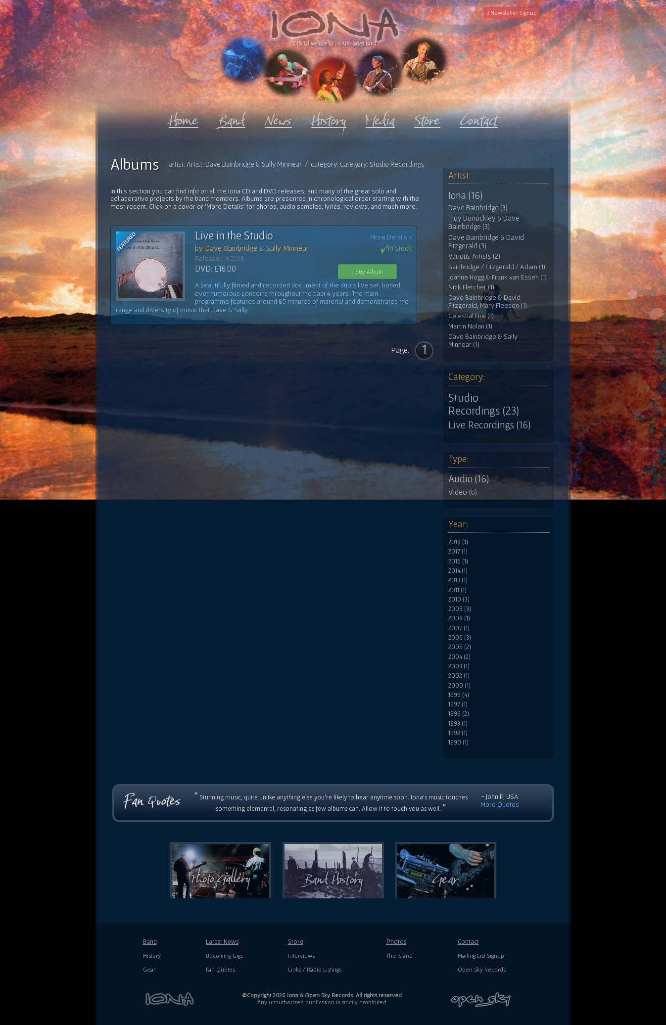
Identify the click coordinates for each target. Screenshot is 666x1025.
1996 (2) (458, 713)
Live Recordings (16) (489, 424)
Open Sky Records (482, 969)
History (152, 955)
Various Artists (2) (474, 256)
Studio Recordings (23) (483, 404)
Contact (468, 941)
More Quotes (499, 804)
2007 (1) (459, 628)
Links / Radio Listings (314, 969)
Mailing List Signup (481, 955)
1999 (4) (458, 695)
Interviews (301, 955)
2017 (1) (458, 551)
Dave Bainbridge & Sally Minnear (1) (483, 340)
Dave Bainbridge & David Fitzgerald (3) (486, 241)
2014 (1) (458, 570)
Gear (149, 969)
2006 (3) (459, 637)
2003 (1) (459, 666)
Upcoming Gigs (224, 955)
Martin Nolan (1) (470, 326)
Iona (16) (465, 195)
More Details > (391, 237)
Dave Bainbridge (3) (478, 208)
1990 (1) (458, 742)
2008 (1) (459, 618)
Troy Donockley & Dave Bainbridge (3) (484, 222)
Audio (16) (468, 478)
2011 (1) (457, 590)
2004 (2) (459, 656)
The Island (399, 955)
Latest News (222, 941)
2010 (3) (459, 599)
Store (295, 941)
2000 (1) (459, 685)
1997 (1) (458, 704)
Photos (396, 941)
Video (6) (462, 491)
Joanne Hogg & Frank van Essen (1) (497, 277)
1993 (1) (458, 723)
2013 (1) (458, 580)
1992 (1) (458, 733)
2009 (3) (459, 609)
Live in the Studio (234, 235)
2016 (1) (458, 561)
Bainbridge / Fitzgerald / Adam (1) (496, 267)
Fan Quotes (220, 969)
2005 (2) (459, 647)
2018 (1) (458, 542)
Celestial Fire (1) (471, 316)
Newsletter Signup (512, 12)
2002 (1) (459, 675)
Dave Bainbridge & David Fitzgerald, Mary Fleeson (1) (487, 301)
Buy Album (367, 271)
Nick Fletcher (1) (471, 287)
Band (150, 941)
